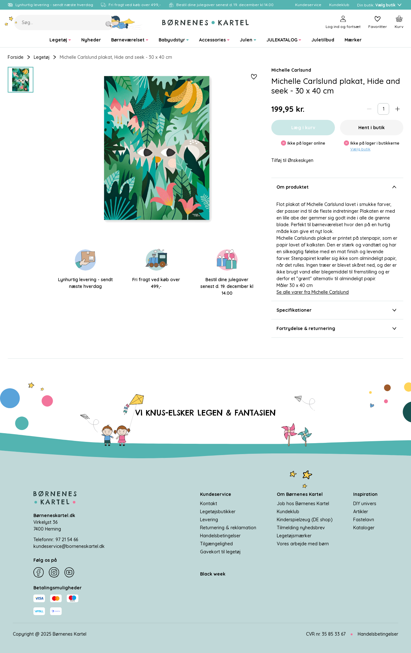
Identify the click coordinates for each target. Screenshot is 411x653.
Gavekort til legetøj (220, 552)
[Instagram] (54, 572)
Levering (209, 520)
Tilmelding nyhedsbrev (301, 528)
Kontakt (208, 503)
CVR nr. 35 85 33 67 (325, 634)
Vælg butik (360, 149)
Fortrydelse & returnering (337, 328)
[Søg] (124, 22)
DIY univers (364, 503)
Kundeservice (215, 494)
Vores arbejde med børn (303, 544)
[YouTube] (69, 572)
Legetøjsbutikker (217, 511)
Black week (212, 574)
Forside (15, 57)
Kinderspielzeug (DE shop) (305, 520)
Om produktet (337, 187)
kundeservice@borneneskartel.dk (69, 546)
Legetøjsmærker (294, 536)
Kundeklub (288, 511)
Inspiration (365, 494)
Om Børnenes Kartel (300, 494)
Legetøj (41, 57)
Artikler (360, 511)
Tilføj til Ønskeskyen (292, 160)
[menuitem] (60, 40)
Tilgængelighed (216, 544)
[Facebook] (38, 572)
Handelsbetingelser (220, 536)
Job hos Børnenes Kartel (303, 503)
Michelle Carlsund (291, 70)
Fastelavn (363, 520)
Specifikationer (337, 310)
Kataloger (363, 528)
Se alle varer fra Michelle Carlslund (312, 292)
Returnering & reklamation (228, 528)
